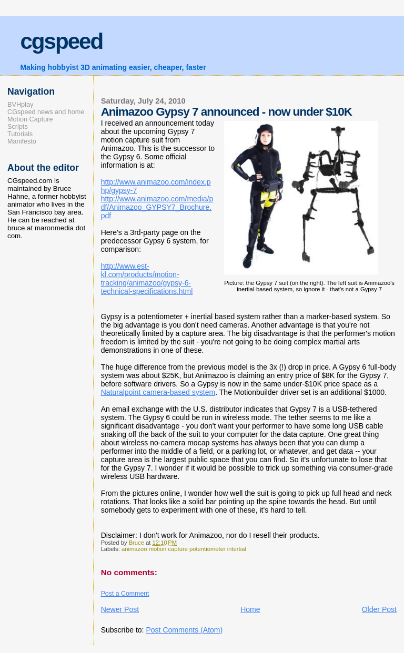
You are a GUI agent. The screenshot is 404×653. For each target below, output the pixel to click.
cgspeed (61, 41)
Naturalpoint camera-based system (158, 392)
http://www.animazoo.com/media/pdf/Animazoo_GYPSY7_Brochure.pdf (157, 207)
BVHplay (20, 104)
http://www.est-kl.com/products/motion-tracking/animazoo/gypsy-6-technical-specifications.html (147, 278)
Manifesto (21, 141)
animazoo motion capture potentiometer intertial (184, 549)
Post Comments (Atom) (184, 630)
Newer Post (120, 609)
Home (250, 609)
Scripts (17, 126)
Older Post (379, 609)
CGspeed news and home (45, 112)
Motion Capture (30, 119)
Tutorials (20, 134)
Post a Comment (125, 593)
